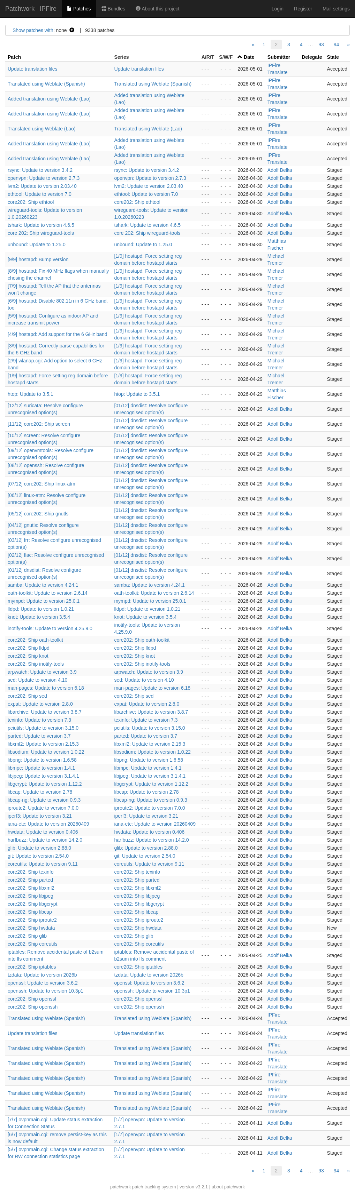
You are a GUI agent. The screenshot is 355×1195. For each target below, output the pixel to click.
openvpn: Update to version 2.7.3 (44, 178)
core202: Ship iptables (32, 967)
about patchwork (228, 1186)
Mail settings (336, 8)
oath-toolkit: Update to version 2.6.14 (48, 593)
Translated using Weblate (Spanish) (46, 84)
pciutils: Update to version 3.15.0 (43, 728)
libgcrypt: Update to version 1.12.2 (45, 784)
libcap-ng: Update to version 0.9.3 (44, 800)
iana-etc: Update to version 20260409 (48, 824)
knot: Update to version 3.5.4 (39, 617)
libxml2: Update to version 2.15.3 (43, 744)
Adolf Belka (279, 170)
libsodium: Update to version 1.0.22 (46, 752)
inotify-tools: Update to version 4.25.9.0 (50, 628)
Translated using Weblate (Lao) (42, 128)
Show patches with (33, 30)
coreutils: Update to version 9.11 (43, 864)
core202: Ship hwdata (31, 928)
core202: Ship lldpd (29, 648)
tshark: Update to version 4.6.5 (41, 225)
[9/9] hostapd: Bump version (38, 259)
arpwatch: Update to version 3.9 (42, 672)
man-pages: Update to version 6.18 (46, 688)
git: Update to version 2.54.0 (38, 856)
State (333, 57)
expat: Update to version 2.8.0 (40, 704)
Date (249, 57)
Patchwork (20, 8)
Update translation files (32, 69)
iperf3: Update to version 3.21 (40, 816)
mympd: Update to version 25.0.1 (44, 601)
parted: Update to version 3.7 (39, 736)
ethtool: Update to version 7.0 (39, 194)
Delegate (312, 57)
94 (336, 44)
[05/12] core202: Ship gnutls (38, 513)
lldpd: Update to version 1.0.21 (41, 609)
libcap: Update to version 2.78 (40, 792)
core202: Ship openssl (32, 999)
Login (278, 8)
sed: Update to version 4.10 (37, 680)
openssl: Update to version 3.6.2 (43, 983)
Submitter (278, 57)
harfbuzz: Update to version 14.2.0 (45, 840)
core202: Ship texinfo (31, 872)
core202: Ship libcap (30, 912)
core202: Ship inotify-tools (36, 664)
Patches (79, 8)
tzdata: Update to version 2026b (42, 975)
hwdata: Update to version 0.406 (43, 832)
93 (321, 44)
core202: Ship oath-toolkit (35, 640)
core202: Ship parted (30, 880)
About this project (157, 8)
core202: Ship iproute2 (32, 920)
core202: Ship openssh (33, 1007)
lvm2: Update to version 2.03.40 (42, 186)
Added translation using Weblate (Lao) (49, 99)
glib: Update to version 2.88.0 (39, 848)
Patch (14, 57)
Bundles (113, 8)
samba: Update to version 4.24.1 (43, 585)
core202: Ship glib (27, 936)
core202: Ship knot (28, 656)
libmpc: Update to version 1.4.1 (41, 768)
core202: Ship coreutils (32, 944)
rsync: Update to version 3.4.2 (40, 170)
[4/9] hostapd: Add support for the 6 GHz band (57, 334)
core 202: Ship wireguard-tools (41, 233)
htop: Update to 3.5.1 (30, 394)
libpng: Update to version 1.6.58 (42, 760)
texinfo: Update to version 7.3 (39, 720)
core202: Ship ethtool (31, 202)
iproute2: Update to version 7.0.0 (43, 808)
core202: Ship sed (27, 696)
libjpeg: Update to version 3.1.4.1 (43, 776)
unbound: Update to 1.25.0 (37, 244)
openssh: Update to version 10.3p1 (45, 991)
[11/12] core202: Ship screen (39, 424)
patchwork (120, 1186)
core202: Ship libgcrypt (32, 904)
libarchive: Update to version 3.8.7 (45, 712)
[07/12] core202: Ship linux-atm (41, 484)
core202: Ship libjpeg (30, 896)
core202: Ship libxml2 (31, 888)
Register (303, 8)
